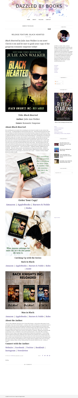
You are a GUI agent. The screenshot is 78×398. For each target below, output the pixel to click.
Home (55, 126)
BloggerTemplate (22, 396)
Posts (56, 81)
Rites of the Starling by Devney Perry (63, 122)
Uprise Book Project (58, 132)
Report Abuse (57, 217)
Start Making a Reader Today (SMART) (62, 133)
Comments (57, 83)
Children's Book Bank (58, 128)
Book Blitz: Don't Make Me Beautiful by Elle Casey (66, 161)
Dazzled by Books (39, 6)
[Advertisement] (63, 195)
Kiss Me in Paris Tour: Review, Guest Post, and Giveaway (65, 144)
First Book (56, 130)
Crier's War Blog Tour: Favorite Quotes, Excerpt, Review (66, 156)
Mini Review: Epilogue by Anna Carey (65, 150)
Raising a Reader (57, 129)
